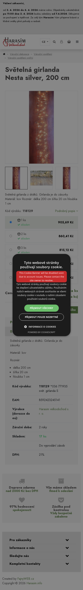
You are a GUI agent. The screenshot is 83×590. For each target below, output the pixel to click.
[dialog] (41, 295)
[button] (41, 326)
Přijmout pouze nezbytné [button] (41, 317)
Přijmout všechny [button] (41, 307)
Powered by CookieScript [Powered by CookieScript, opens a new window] (41, 332)
